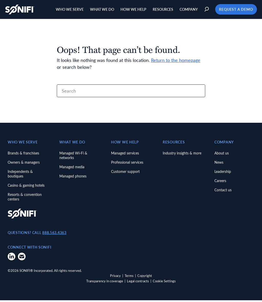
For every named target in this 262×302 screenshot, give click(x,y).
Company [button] (188, 10)
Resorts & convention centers (25, 198)
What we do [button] (101, 10)
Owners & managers (24, 164)
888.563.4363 (54, 234)
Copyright (144, 277)
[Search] (131, 92)
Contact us (223, 191)
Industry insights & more (182, 154)
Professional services (127, 164)
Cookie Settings (164, 283)
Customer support (125, 173)
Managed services (125, 154)
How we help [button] (132, 10)
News (218, 164)
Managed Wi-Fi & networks (73, 157)
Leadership (222, 173)
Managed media (71, 168)
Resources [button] (162, 10)
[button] (206, 10)
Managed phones (72, 177)
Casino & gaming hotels (26, 187)
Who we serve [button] (69, 10)
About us (221, 154)
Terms (129, 277)
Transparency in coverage (104, 283)
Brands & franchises (23, 154)
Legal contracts (138, 283)
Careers (220, 182)
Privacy (115, 277)
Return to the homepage (175, 62)
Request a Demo (235, 10)
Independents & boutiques (20, 175)
